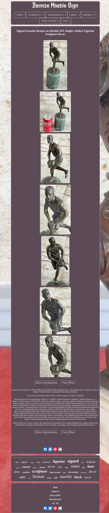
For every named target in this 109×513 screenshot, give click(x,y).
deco (17, 471)
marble (66, 476)
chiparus (42, 467)
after (22, 477)
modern (26, 472)
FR (57, 503)
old (29, 478)
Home (55, 487)
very (66, 467)
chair (59, 467)
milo (51, 466)
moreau (83, 472)
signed (73, 461)
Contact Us (55, 491)
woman (26, 466)
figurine (59, 461)
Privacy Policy (55, 495)
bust (38, 462)
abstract (46, 462)
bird (83, 467)
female (35, 467)
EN (53, 503)
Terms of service (55, 499)
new (17, 462)
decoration (73, 472)
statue (75, 466)
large (64, 472)
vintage (32, 462)
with (55, 478)
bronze (39, 476)
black (78, 477)
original (90, 461)
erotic (49, 478)
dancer (87, 477)
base (90, 466)
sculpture (39, 471)
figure (25, 462)
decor (92, 471)
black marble (55, 472)
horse (17, 467)
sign (82, 462)
